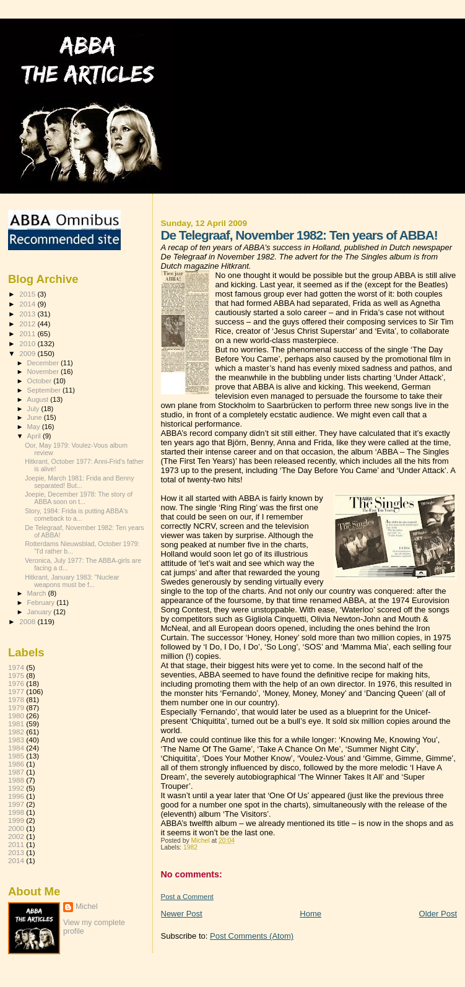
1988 (16, 780)
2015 (28, 294)
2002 (16, 836)
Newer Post (181, 913)
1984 (16, 748)
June (35, 417)
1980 (16, 715)
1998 (16, 812)
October (40, 381)
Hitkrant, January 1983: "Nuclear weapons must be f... (72, 580)
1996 (16, 796)
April (35, 436)
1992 (16, 788)
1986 (16, 764)
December (44, 363)
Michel (87, 906)
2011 (28, 333)
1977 (16, 691)
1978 (16, 699)
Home (310, 913)
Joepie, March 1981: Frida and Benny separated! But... (79, 481)
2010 (28, 343)
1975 (16, 675)
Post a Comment (187, 896)
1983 (16, 740)
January (40, 611)
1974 (16, 667)
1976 (16, 683)
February (42, 602)
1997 (16, 804)
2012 (28, 324)
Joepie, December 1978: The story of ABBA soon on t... (79, 497)
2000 (16, 828)
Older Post (438, 913)
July (34, 408)
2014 (28, 304)
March (37, 593)
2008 (28, 621)
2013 (28, 314)
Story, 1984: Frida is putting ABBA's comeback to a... (76, 514)
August (39, 399)
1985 (16, 756)
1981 (16, 724)
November (44, 371)
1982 (190, 847)
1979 (16, 707)
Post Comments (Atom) (251, 936)
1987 (16, 772)
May (34, 426)
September (45, 390)
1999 (16, 820)
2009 (28, 353)
